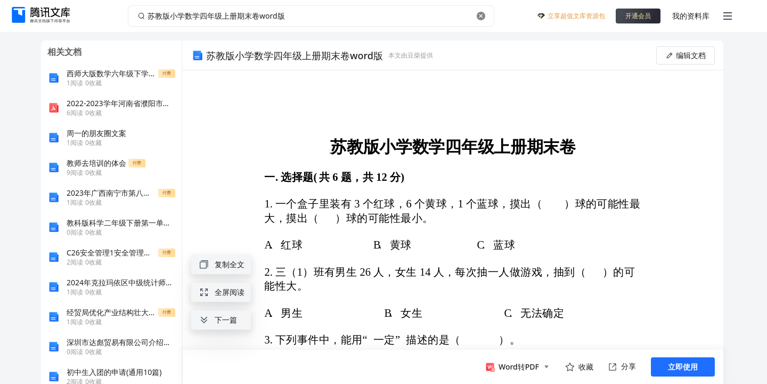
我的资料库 (690, 16)
